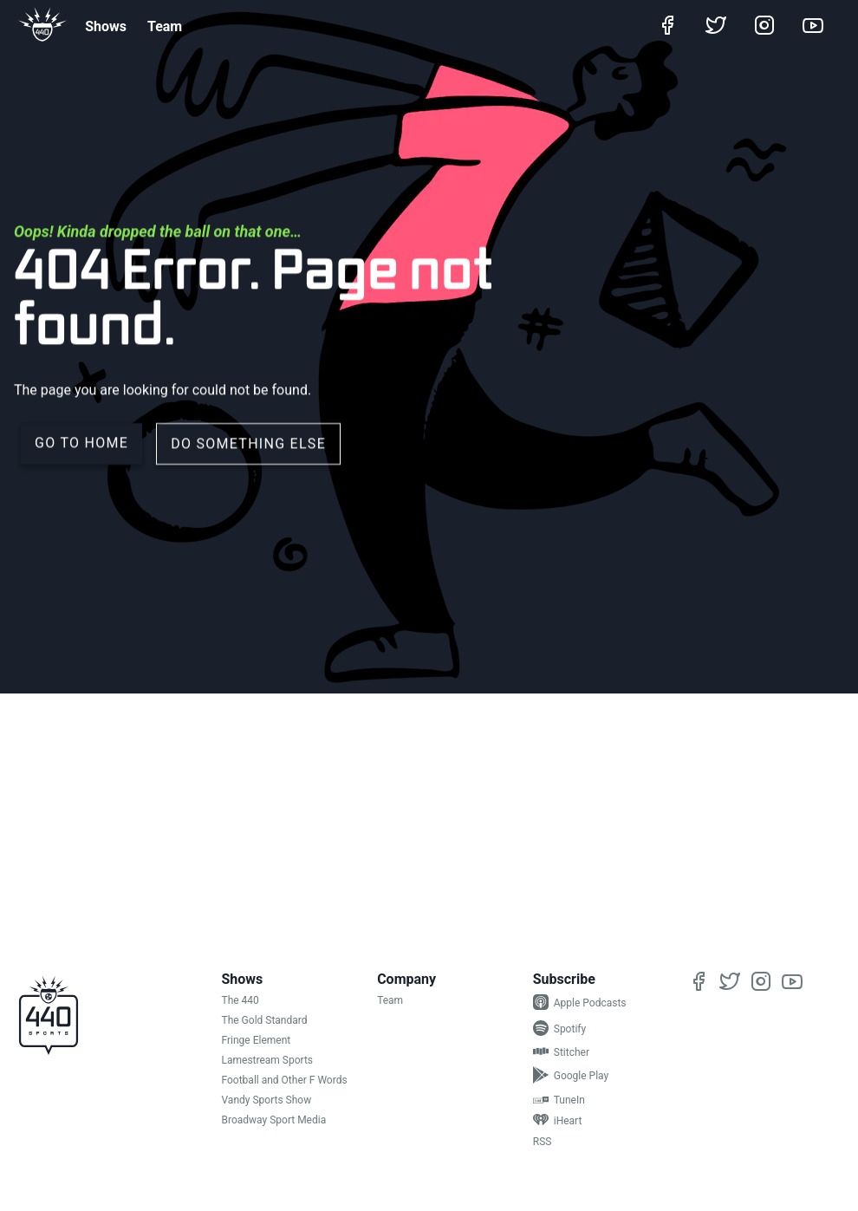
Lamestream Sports (268, 1060)
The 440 (240, 1000)
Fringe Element (256, 1040)
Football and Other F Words (285, 1080)
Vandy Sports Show (267, 1100)
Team (164, 26)
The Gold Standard (265, 1020)
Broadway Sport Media (274, 1120)
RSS (542, 1142)
